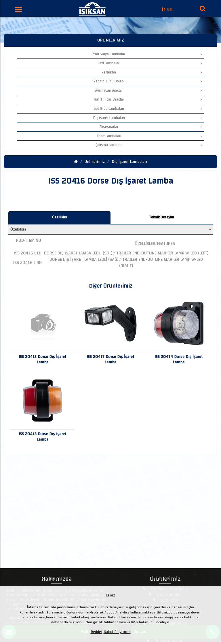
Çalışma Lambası (149, 144)
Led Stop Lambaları (148, 108)
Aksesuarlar (151, 126)
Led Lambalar (150, 63)
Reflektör (152, 72)
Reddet (96, 632)
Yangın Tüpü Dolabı (148, 81)
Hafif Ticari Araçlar (148, 99)
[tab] (59, 217)
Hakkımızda (56, 579)
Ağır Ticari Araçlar (148, 90)
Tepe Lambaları (149, 136)
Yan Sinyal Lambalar (147, 54)
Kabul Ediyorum (117, 632)
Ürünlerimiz (95, 161)
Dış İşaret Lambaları (147, 117)
